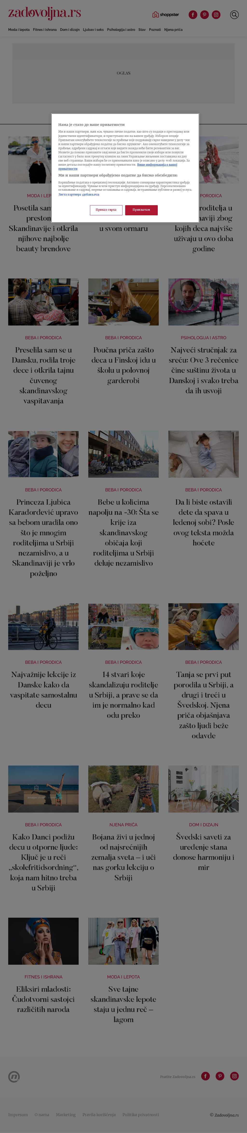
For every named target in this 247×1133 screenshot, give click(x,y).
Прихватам (141, 210)
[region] (125, 168)
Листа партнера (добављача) (78, 195)
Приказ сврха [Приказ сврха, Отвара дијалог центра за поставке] (106, 210)
